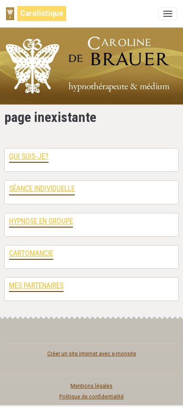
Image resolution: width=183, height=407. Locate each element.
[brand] (36, 13)
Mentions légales (91, 386)
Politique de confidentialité (91, 397)
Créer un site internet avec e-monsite (91, 354)
